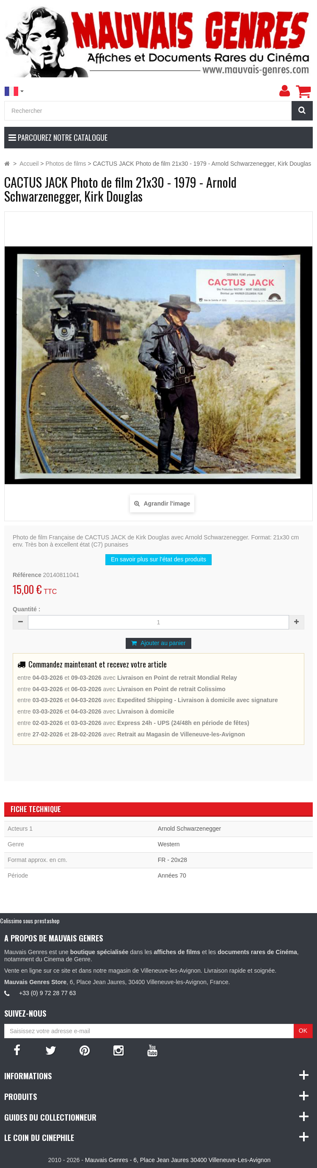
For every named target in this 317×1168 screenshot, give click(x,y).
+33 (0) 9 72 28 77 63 (47, 993)
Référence (27, 575)
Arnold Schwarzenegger (189, 828)
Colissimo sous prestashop (30, 920)
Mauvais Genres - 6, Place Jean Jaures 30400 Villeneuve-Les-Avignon (177, 1160)
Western (169, 844)
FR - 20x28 (172, 859)
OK (303, 1030)
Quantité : (26, 609)
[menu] (284, 91)
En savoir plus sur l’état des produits (158, 559)
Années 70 (172, 875)
